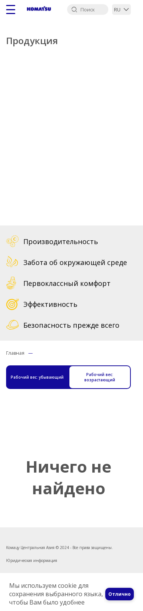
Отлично (119, 594)
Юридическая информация (31, 551)
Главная (15, 353)
